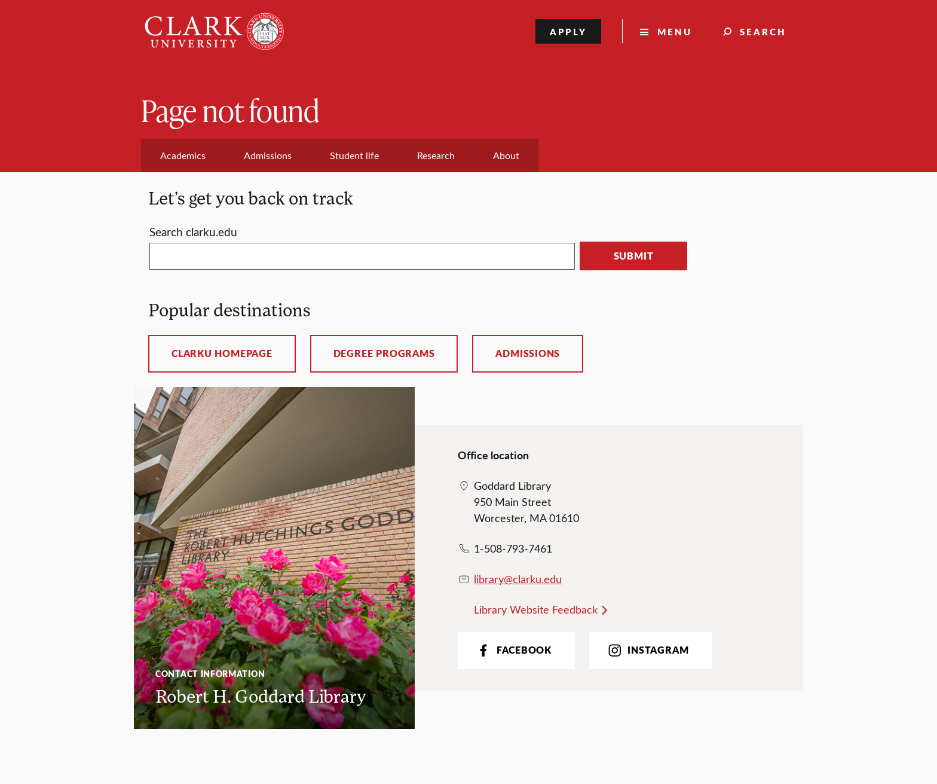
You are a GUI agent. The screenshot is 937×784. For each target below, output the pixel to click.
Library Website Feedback (536, 609)
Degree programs (384, 353)
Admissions (527, 353)
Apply (568, 31)
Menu (674, 31)
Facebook (513, 650)
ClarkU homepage (222, 353)
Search (763, 31)
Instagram (646, 650)
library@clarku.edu (518, 579)
